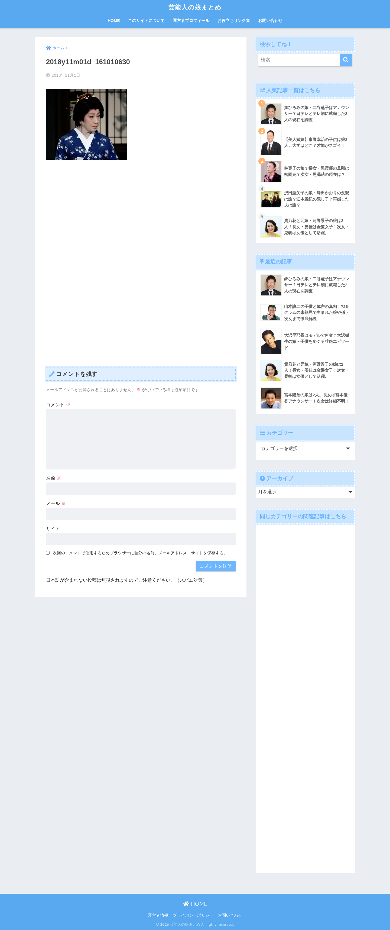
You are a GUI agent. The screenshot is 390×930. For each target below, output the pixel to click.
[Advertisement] (141, 204)
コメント (58, 404)
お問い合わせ (270, 20)
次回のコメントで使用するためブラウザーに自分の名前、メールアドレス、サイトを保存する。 (140, 553)
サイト (53, 528)
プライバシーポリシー (193, 915)
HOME (114, 20)
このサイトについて (146, 20)
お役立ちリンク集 (233, 20)
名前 (53, 478)
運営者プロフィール (191, 20)
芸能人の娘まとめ (195, 7)
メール (56, 503)
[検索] (346, 60)
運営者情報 (158, 915)
